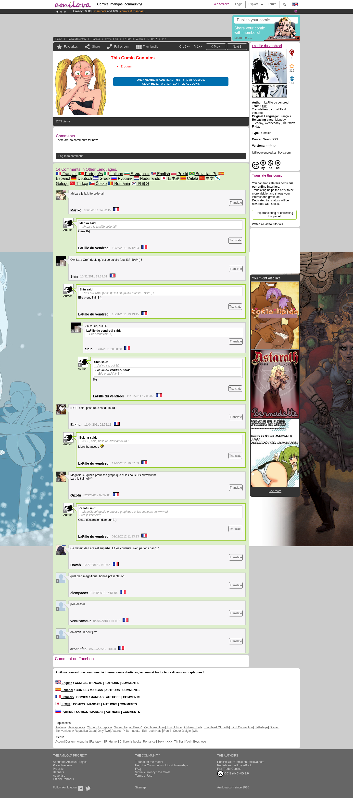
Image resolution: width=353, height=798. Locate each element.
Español (64, 690)
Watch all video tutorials (267, 224)
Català (189, 178)
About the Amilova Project (70, 762)
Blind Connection (242, 727)
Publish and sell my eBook (234, 765)
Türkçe (79, 184)
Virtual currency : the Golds (153, 772)
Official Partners (63, 779)
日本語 (170, 178)
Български (137, 174)
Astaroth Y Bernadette (126, 731)
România (119, 184)
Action (59, 741)
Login (238, 4)
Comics (96, 39)
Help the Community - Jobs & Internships (162, 765)
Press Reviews (62, 765)
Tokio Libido (174, 727)
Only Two (104, 731)
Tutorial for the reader (149, 762)
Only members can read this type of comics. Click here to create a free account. (171, 81)
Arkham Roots (193, 727)
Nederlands (147, 178)
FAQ (138, 769)
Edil (144, 731)
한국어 (140, 184)
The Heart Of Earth (216, 727)
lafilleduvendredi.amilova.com (271, 152)
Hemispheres (76, 727)
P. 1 (164, 39)
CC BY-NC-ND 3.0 (233, 774)
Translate (236, 202)
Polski (179, 174)
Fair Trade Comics (229, 769)
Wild (195, 731)
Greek (101, 178)
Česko (98, 184)
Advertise (59, 775)
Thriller (179, 741)
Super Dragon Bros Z (128, 727)
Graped (274, 727)
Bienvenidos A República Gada (75, 731)
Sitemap (140, 787)
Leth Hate (155, 731)
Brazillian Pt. (203, 174)
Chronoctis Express (99, 727)
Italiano (113, 174)
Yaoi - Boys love (195, 741)
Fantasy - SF (98, 741)
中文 (206, 178)
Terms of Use (143, 775)
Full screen (121, 46)
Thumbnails (150, 46)
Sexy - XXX (111, 39)
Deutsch (81, 178)
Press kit (58, 769)
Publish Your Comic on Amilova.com (240, 762)
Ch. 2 (154, 39)
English (160, 174)
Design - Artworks (76, 741)
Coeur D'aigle (182, 731)
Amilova (60, 727)
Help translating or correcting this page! (274, 214)
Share (96, 46)
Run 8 (167, 731)
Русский (121, 178)
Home (58, 39)
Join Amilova (221, 4)
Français (66, 174)
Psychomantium (154, 727)
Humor (113, 741)
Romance (149, 741)
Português (90, 174)
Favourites (71, 46)
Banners (58, 772)
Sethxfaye (261, 727)
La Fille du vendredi (134, 39)
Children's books (130, 741)
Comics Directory (76, 39)
